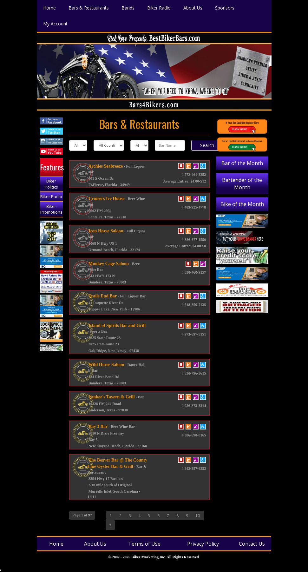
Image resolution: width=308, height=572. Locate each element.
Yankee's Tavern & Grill (111, 397)
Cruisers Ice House (106, 198)
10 (197, 515)
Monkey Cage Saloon (108, 263)
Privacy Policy (203, 543)
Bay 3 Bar (98, 426)
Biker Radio (51, 196)
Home (56, 543)
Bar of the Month (242, 163)
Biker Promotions (51, 209)
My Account (55, 23)
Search (207, 145)
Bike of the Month (242, 204)
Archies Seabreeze (105, 166)
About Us (95, 543)
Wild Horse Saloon (106, 364)
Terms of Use (144, 543)
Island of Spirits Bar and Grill (117, 325)
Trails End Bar (102, 296)
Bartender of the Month (242, 183)
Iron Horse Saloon (105, 231)
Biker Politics (51, 184)
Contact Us (252, 543)
